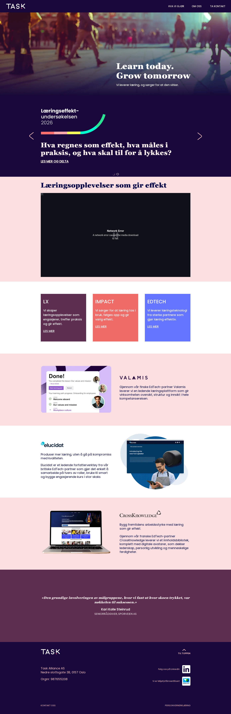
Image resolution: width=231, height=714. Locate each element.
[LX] (63, 317)
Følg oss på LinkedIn (169, 669)
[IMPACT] (115, 315)
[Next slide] (199, 136)
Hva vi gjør (176, 6)
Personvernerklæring (177, 705)
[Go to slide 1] (113, 174)
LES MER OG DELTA (55, 161)
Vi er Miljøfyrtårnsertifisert (166, 681)
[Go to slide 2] (117, 174)
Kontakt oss (48, 705)
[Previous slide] (32, 136)
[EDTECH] (167, 315)
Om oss (197, 6)
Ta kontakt (217, 6)
